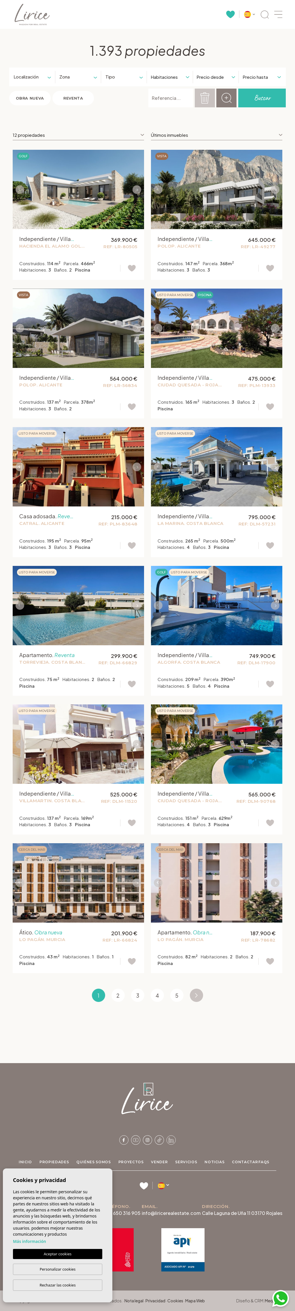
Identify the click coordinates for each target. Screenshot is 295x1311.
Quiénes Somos (93, 1162)
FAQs (263, 1162)
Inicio (25, 1162)
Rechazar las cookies (57, 1285)
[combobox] (29, 77)
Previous (18, 189)
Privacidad (155, 1300)
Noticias (214, 1162)
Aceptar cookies (57, 1253)
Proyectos (131, 1162)
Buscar (262, 97)
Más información (29, 1241)
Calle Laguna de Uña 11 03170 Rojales (242, 1213)
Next (138, 189)
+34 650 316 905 (122, 1213)
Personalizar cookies (58, 1269)
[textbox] (26, 77)
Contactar (245, 1162)
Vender (159, 1162)
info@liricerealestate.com (171, 1213)
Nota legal (133, 1300)
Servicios (186, 1162)
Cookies (175, 1300)
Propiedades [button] (54, 1162)
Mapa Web (195, 1300)
